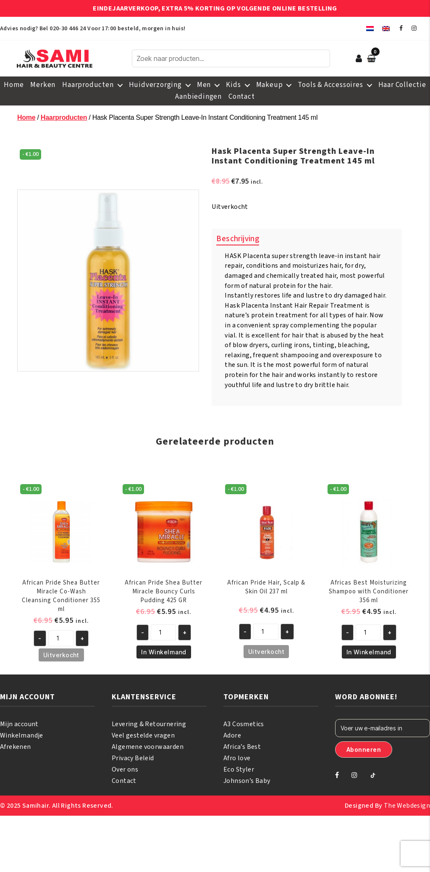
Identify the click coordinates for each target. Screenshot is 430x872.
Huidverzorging (155, 85)
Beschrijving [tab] (237, 239)
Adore (232, 735)
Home (14, 85)
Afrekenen (15, 746)
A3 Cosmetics (243, 724)
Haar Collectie (402, 85)
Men (204, 85)
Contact (241, 96)
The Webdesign (407, 805)
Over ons (125, 769)
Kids (233, 85)
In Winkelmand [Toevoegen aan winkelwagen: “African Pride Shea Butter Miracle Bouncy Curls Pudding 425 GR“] (163, 652)
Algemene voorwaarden (148, 746)
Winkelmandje (21, 735)
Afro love (237, 758)
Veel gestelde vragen (143, 735)
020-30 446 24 (68, 28)
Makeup (269, 85)
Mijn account (19, 724)
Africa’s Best (242, 746)
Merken (42, 85)
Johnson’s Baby (246, 780)
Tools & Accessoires (330, 85)
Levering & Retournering (149, 724)
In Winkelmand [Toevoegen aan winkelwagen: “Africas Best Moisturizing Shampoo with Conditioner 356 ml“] (368, 652)
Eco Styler (238, 769)
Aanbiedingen (198, 96)
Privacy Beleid (133, 758)
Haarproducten (87, 85)
